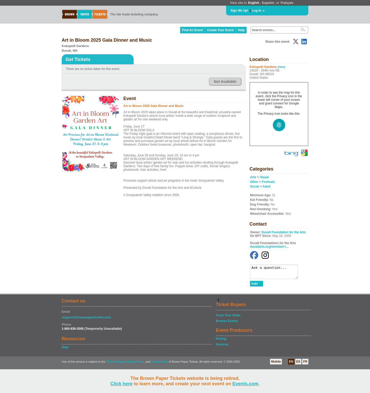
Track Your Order (228, 317)
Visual (264, 177)
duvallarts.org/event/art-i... (269, 246)
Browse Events (227, 323)
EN (291, 364)
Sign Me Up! (239, 10)
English (253, 3)
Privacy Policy (135, 364)
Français (287, 3)
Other (254, 182)
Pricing (221, 341)
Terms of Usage (115, 364)
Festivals (268, 182)
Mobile (276, 364)
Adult (267, 186)
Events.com (245, 383)
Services (222, 347)
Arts (253, 177)
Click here (121, 383)
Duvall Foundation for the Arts (284, 232)
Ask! (254, 286)
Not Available (225, 81)
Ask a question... (276, 272)
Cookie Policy (159, 364)
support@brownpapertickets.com (86, 319)
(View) (281, 67)
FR (305, 364)
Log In (256, 10)
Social (254, 186)
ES (298, 364)
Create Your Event (220, 30)
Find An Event (192, 30)
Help (241, 30)
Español (268, 3)
